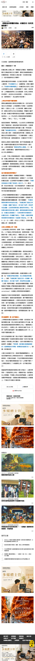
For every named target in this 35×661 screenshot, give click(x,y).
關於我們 (6, 636)
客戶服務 (13, 638)
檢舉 (33, 27)
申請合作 (6, 638)
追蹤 (15, 28)
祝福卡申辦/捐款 (26, 640)
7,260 (7, 57)
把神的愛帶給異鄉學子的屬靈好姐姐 (12, 501)
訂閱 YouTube (17, 390)
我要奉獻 (9, 398)
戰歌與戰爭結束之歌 (7, 475)
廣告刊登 (29, 636)
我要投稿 (21, 636)
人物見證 (21, 7)
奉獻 (27, 2)
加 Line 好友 (9, 387)
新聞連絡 (13, 636)
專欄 (27, 7)
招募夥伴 (21, 638)
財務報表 (17, 640)
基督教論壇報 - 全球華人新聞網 (4, 2)
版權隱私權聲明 (8, 640)
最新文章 (4, 7)
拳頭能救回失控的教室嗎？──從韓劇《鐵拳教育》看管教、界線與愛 (17, 528)
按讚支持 (25, 387)
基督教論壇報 (12, 7)
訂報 (24, 2)
